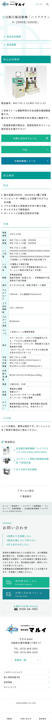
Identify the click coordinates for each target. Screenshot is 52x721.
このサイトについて (13, 672)
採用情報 (8, 682)
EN (41, 4)
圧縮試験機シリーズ (25, 160)
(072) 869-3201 (29, 649)
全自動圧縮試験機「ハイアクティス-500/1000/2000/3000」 (32, 450)
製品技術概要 (14, 36)
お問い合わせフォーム (25, 138)
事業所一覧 (20, 660)
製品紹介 (27, 496)
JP (37, 4)
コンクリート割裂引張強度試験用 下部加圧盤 (32, 460)
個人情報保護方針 (12, 677)
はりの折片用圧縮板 (26, 469)
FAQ (25, 149)
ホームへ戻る (27, 490)
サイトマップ (10, 687)
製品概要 (11, 44)
